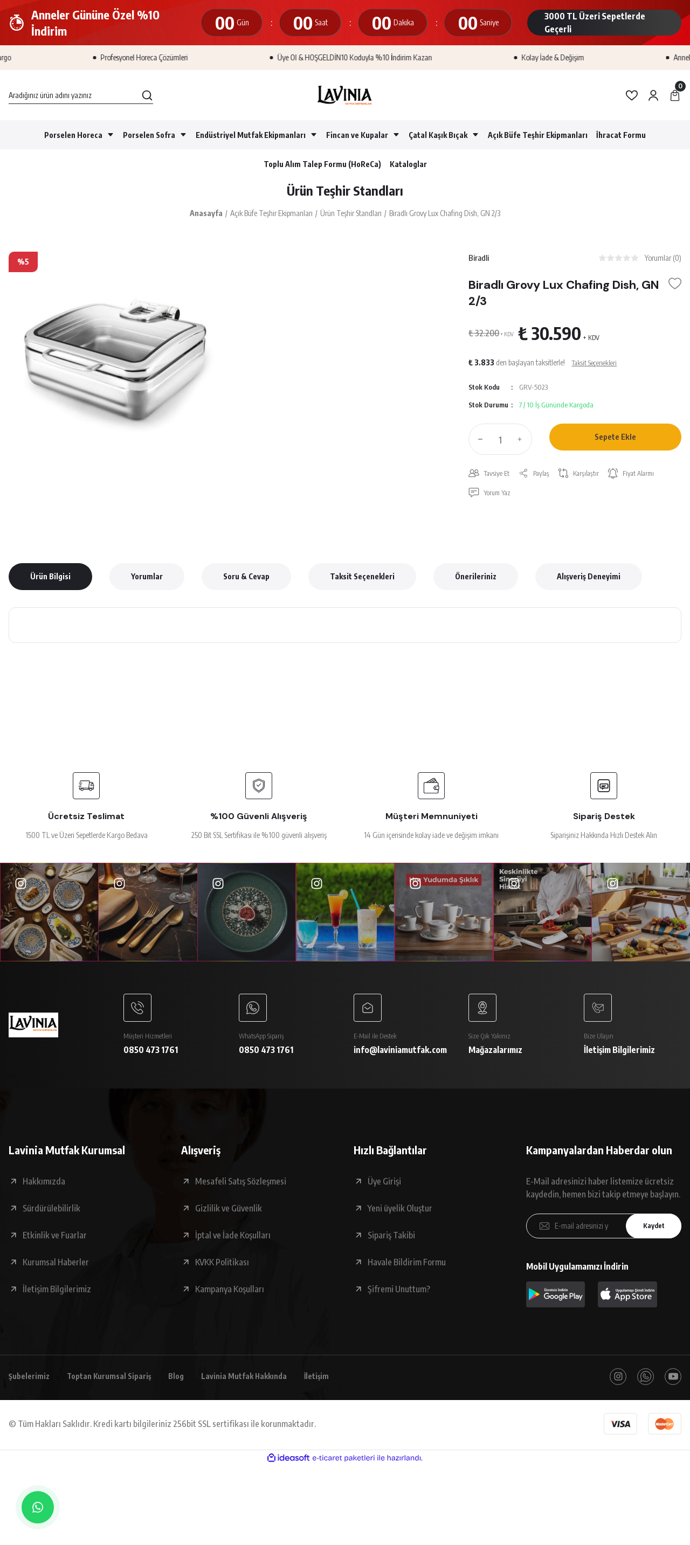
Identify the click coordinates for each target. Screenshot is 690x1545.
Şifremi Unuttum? (399, 1299)
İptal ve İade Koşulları (233, 1246)
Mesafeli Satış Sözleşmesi (240, 1192)
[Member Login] (653, 95)
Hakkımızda (44, 1192)
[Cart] (674, 95)
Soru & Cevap (246, 583)
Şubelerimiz (31, 1388)
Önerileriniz (475, 583)
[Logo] (345, 95)
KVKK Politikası (222, 1272)
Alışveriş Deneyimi (588, 583)
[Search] (81, 95)
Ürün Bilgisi (50, 583)
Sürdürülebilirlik (51, 1219)
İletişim (341, 1388)
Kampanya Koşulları (229, 1299)
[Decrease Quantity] (478, 445)
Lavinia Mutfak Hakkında (263, 1388)
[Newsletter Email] (603, 1236)
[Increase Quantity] (522, 445)
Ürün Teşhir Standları (345, 192)
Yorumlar (147, 583)
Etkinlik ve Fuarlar (55, 1246)
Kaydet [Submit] (649, 1237)
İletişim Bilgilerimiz (57, 1299)
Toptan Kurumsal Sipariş (118, 1388)
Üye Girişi (384, 1192)
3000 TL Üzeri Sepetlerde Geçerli (594, 22)
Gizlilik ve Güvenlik (228, 1219)
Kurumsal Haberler (56, 1272)
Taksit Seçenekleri (362, 583)
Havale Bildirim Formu (407, 1272)
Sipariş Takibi (391, 1246)
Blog (190, 1388)
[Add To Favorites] (674, 289)
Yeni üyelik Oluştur (400, 1219)
